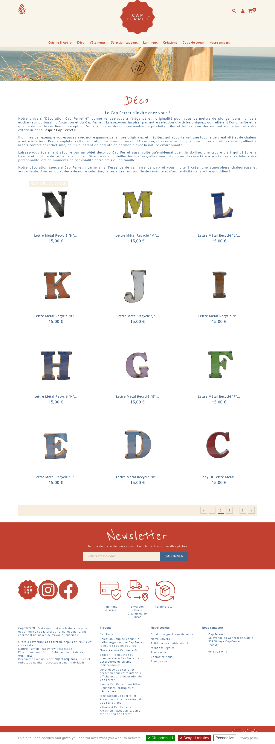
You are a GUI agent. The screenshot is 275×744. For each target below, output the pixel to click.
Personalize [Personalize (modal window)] (225, 738)
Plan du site (159, 661)
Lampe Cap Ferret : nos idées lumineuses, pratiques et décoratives (120, 688)
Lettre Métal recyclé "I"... (219, 316)
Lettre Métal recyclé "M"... (137, 235)
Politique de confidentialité (169, 643)
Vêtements (98, 42)
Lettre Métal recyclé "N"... (55, 235)
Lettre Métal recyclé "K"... (55, 316)
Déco (80, 42)
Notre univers (219, 42)
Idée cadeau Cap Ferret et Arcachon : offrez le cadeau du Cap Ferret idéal (121, 699)
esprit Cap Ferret (59, 130)
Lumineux (150, 42)
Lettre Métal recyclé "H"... (55, 396)
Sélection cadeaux (124, 42)
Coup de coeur (193, 42)
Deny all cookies (194, 738)
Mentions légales (163, 648)
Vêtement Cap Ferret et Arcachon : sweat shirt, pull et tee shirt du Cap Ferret (121, 710)
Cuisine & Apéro (60, 42)
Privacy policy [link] (248, 738)
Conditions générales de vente (172, 634)
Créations (170, 42)
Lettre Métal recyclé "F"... (219, 396)
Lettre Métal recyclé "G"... (137, 396)
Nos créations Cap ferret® (118, 650)
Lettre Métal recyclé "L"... (219, 235)
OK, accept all (160, 738)
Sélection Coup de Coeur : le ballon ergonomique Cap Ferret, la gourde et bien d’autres (122, 642)
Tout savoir (159, 652)
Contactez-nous (162, 657)
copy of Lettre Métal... (219, 477)
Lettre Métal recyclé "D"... (137, 477)
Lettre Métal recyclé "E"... (56, 477)
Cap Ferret (107, 634)
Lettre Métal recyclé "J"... (137, 316)
